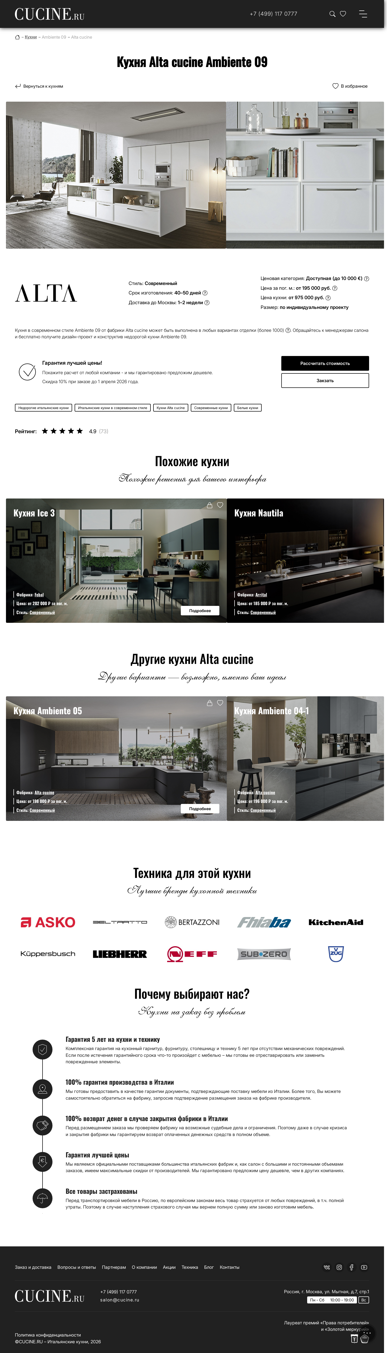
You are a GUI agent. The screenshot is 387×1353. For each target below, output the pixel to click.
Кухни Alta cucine (171, 408)
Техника (190, 1267)
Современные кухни (211, 408)
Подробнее (200, 610)
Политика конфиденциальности (48, 1335)
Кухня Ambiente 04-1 (271, 710)
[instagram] (339, 1267)
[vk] (327, 1267)
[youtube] (364, 1267)
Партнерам (114, 1267)
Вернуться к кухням (44, 86)
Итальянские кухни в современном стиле (112, 408)
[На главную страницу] (49, 14)
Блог (209, 1267)
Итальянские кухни (68, 1341)
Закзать (325, 380)
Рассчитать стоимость (325, 363)
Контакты (230, 1267)
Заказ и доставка (33, 1267)
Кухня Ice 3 (34, 512)
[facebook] (352, 1267)
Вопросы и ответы (76, 1267)
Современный (42, 612)
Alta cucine (44, 792)
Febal (39, 594)
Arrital (261, 594)
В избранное (354, 86)
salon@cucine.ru (120, 1299)
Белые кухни (247, 408)
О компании (144, 1267)
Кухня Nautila (258, 512)
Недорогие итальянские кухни (43, 408)
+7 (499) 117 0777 (118, 1291)
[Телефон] (273, 14)
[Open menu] (363, 14)
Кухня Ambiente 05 (47, 710)
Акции (169, 1267)
